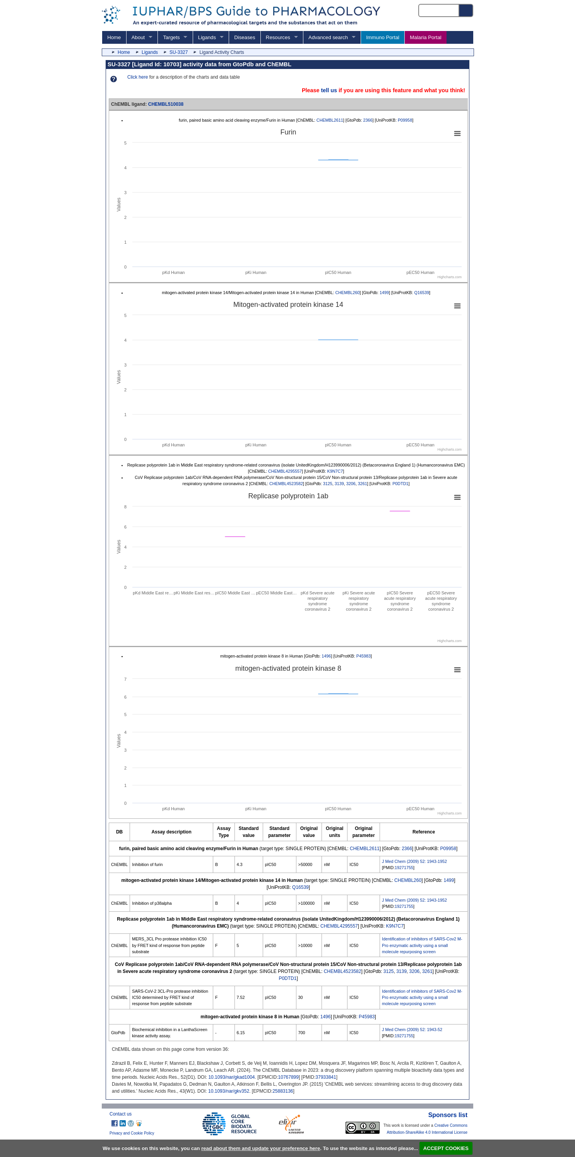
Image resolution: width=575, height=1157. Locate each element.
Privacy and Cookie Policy (132, 1133)
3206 (351, 483)
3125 (327, 483)
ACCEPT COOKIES (446, 1148)
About (138, 37)
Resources (278, 37)
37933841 (325, 1077)
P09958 (405, 120)
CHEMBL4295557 (285, 471)
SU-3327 (178, 52)
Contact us (121, 1114)
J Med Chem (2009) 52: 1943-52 (412, 1029)
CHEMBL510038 (165, 104)
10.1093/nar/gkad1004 (231, 1077)
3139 (339, 483)
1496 (326, 656)
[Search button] (466, 10)
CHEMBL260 (347, 292)
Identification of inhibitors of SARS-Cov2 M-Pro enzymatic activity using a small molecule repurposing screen (422, 945)
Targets (171, 37)
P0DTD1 (400, 483)
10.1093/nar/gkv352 (228, 1091)
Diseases (244, 37)
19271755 (404, 867)
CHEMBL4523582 (286, 483)
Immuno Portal (382, 37)
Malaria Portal (425, 37)
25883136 (282, 1091)
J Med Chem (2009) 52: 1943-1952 (414, 861)
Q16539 (421, 292)
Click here (137, 77)
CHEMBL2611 (330, 120)
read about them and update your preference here (260, 1148)
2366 (367, 120)
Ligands (207, 37)
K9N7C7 (335, 471)
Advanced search (328, 37)
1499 (384, 292)
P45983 (363, 656)
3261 (362, 483)
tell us (329, 90)
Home (114, 37)
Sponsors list (447, 1115)
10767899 (288, 1077)
